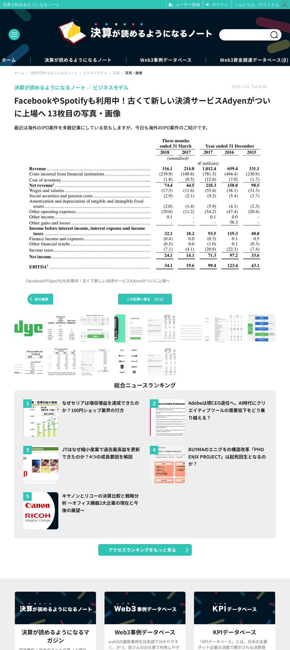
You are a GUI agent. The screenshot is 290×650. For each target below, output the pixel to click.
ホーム (9, 60)
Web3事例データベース (166, 60)
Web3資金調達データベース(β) (254, 60)
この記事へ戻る (145, 299)
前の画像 (41, 299)
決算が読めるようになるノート (78, 60)
